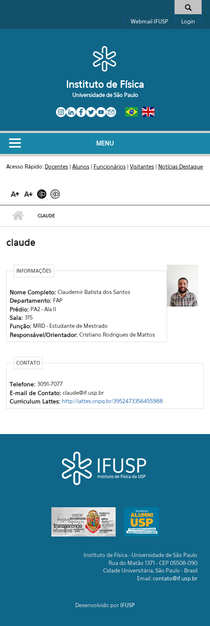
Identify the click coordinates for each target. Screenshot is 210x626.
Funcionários (110, 166)
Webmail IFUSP (149, 21)
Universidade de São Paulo (105, 95)
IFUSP (127, 605)
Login (188, 21)
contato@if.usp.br (175, 578)
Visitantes (142, 166)
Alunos (80, 166)
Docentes (56, 166)
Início (17, 215)
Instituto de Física (105, 84)
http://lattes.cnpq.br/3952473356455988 (112, 401)
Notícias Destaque (180, 166)
